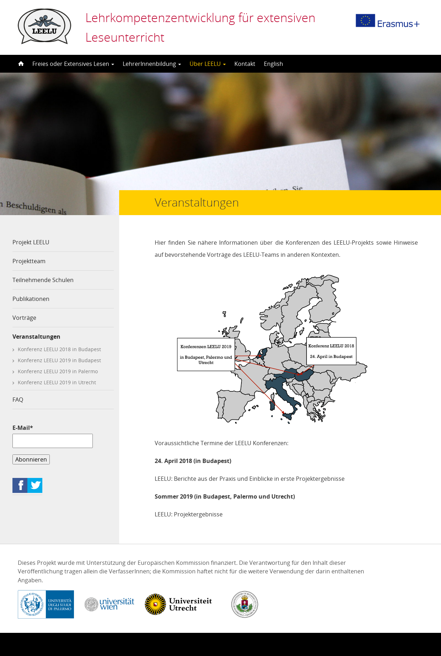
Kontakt (244, 64)
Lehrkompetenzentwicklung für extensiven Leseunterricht (200, 27)
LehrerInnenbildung (152, 64)
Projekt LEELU (30, 242)
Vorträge (24, 318)
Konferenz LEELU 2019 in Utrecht (57, 382)
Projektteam (29, 261)
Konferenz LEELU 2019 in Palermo (58, 371)
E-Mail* (52, 436)
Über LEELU (208, 64)
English (273, 64)
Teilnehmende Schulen (43, 280)
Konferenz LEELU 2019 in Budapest (59, 360)
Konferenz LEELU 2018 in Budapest (59, 349)
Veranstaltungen (36, 336)
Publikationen (30, 299)
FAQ (17, 400)
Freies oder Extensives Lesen (73, 64)
